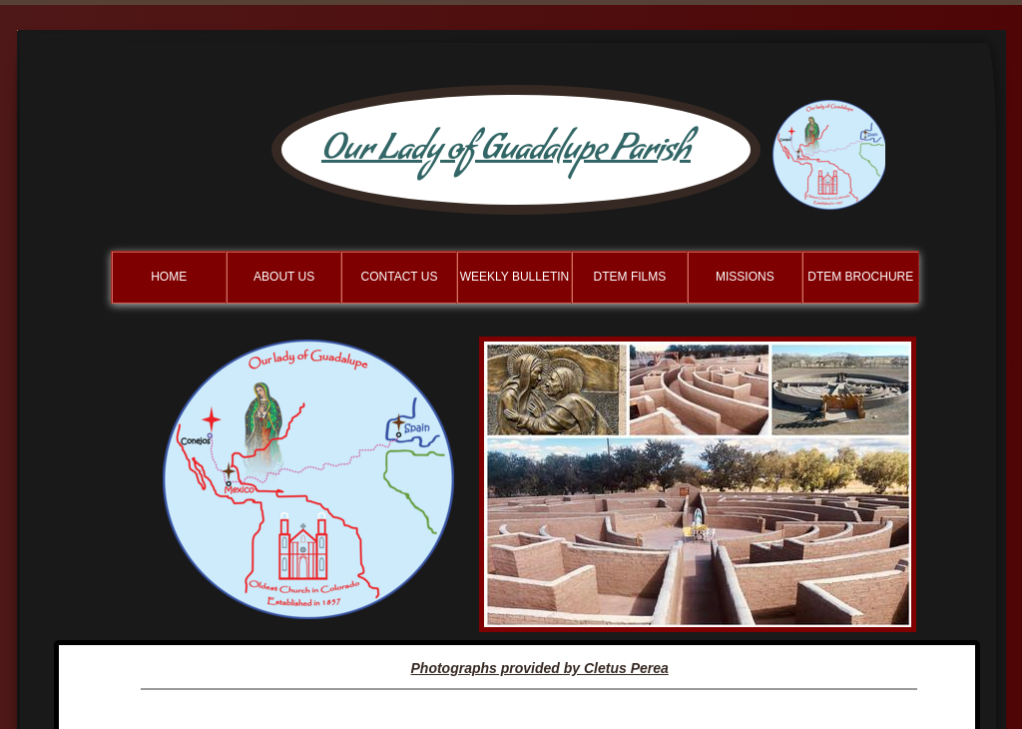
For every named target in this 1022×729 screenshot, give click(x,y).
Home (169, 277)
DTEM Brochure (860, 277)
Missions (745, 277)
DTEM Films (630, 277)
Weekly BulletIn (515, 277)
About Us (284, 277)
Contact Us (399, 277)
